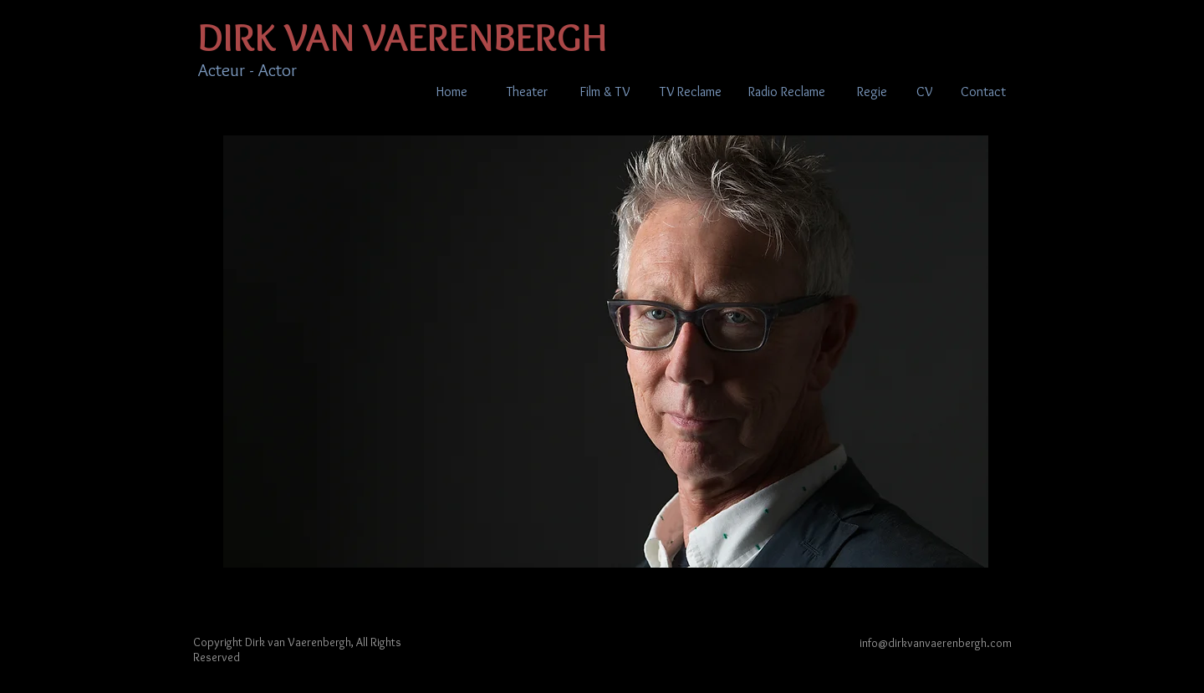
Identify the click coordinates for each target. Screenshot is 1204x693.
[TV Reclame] (690, 92)
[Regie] (872, 92)
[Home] (451, 92)
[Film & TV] (604, 92)
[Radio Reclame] (786, 92)
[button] (605, 351)
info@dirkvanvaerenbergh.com (936, 642)
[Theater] (527, 92)
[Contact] (983, 92)
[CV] (924, 92)
